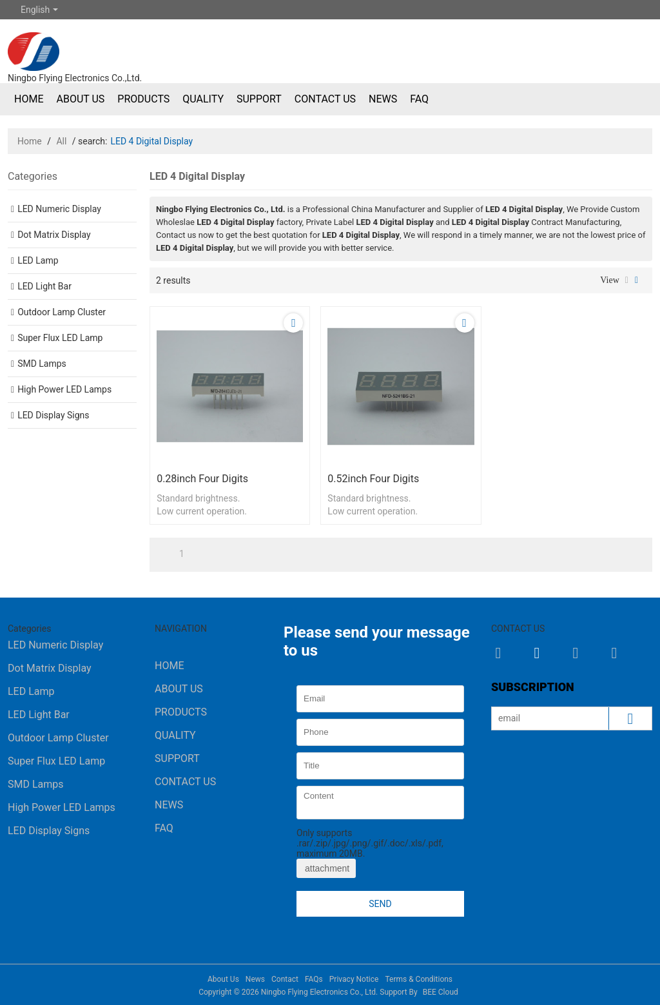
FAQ (419, 99)
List (627, 280)
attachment (326, 868)
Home (28, 99)
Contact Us (325, 99)
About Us (80, 99)
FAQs (314, 979)
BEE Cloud (440, 992)
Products (143, 99)
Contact (284, 979)
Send (380, 904)
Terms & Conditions (418, 979)
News (383, 99)
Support (259, 99)
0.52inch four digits (373, 479)
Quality (203, 99)
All (61, 141)
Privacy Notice (354, 979)
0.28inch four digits (202, 479)
